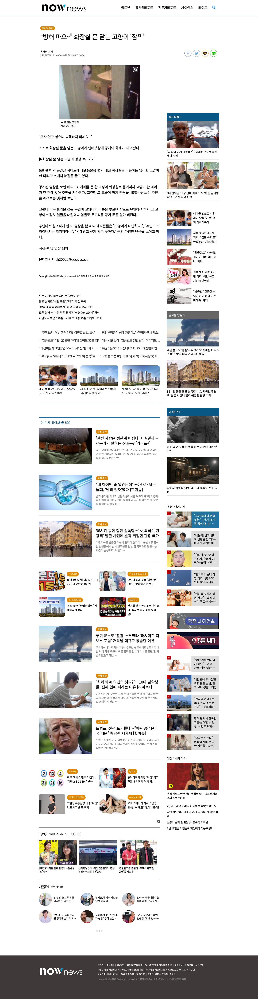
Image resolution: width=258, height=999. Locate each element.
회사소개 (110, 964)
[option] (56, 857)
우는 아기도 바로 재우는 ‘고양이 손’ (59, 296)
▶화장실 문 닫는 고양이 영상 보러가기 (67, 159)
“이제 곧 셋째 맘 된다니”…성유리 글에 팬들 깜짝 (56, 870)
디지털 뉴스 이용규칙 (184, 964)
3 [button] (102, 931)
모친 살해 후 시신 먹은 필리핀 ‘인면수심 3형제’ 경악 (69, 312)
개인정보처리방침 (135, 964)
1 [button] (97, 931)
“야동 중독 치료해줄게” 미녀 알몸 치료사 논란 (66, 307)
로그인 (100, 964)
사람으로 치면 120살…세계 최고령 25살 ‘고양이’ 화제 (70, 318)
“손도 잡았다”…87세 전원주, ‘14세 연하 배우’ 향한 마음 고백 (147, 918)
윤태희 (44, 51)
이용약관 (121, 964)
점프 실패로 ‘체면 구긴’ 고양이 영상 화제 (62, 301)
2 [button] (99, 931)
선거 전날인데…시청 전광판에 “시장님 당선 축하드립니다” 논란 (137, 870)
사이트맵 (199, 964)
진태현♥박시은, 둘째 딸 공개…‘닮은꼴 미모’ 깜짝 (96, 870)
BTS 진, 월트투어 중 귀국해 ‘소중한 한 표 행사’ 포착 (64, 901)
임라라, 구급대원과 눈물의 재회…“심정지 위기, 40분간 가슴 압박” (148, 901)
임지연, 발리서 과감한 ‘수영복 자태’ (106, 899)
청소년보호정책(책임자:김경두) (158, 964)
